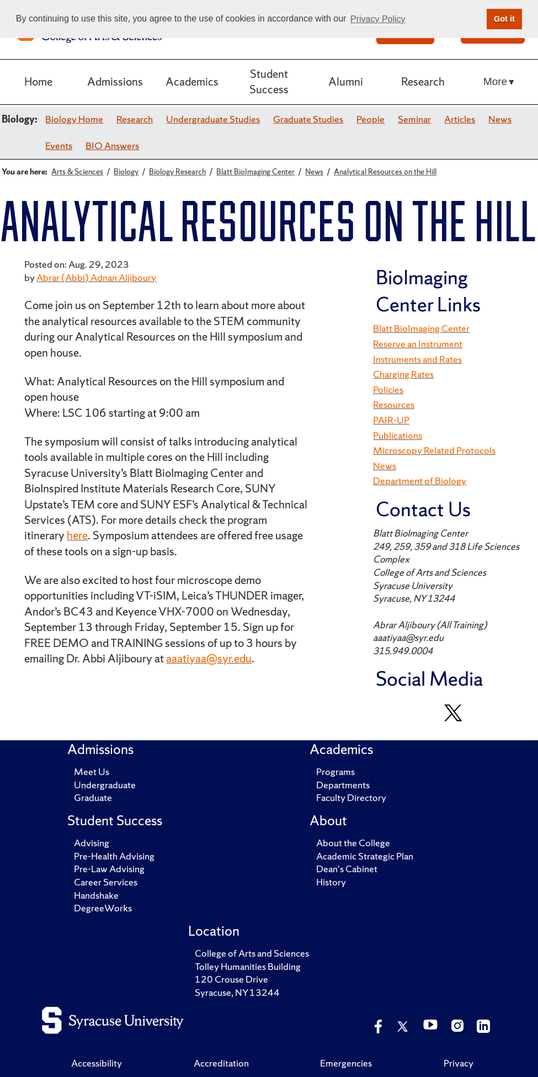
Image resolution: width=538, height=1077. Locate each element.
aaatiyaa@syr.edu (209, 658)
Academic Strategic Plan (364, 856)
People (370, 119)
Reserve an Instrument (417, 344)
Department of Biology (419, 481)
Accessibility (96, 1063)
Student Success (269, 81)
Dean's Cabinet (346, 869)
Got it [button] (504, 18)
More (495, 81)
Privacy (458, 1063)
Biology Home (74, 119)
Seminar (414, 119)
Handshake (96, 895)
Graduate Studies (308, 119)
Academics (192, 81)
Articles (459, 119)
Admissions (115, 81)
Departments (343, 785)
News (500, 119)
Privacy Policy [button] (378, 19)
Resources (393, 405)
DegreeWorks (103, 908)
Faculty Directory (351, 798)
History (331, 882)
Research (423, 81)
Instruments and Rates (417, 359)
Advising (91, 843)
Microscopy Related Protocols (434, 450)
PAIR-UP (391, 420)
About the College (353, 843)
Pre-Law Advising (109, 869)
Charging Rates (403, 374)
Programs (335, 772)
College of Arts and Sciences (252, 953)
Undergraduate (105, 785)
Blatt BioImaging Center (421, 328)
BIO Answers (112, 146)
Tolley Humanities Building (248, 967)
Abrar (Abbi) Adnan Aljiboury (96, 278)
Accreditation (221, 1063)
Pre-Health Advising (114, 856)
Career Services (105, 882)
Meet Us (91, 772)
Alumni (345, 81)
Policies (388, 390)
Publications (397, 435)
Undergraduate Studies (213, 119)
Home (38, 81)
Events (58, 146)
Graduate (93, 798)
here (77, 535)
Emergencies (346, 1063)
